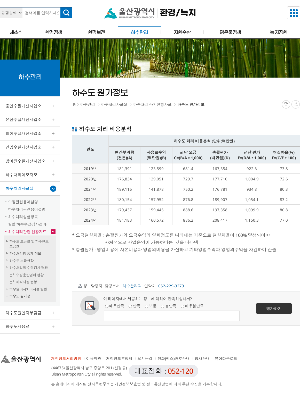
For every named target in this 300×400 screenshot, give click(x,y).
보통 (150, 306)
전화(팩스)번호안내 (173, 358)
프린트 (286, 104)
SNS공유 (295, 104)
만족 (134, 306)
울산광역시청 (129, 13)
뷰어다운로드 (226, 358)
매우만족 (114, 306)
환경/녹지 (178, 13)
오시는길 (144, 358)
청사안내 (202, 358)
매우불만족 (192, 306)
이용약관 (93, 358)
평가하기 (274, 308)
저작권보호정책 (119, 358)
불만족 (168, 306)
